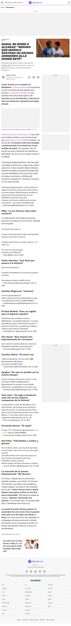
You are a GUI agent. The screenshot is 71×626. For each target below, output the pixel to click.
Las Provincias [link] (28, 591)
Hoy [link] (3, 594)
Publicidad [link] (42, 622)
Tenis (2, 7)
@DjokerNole (23, 382)
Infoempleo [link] (27, 616)
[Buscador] (69, 2)
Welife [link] (49, 608)
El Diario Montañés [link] (28, 594)
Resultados (8, 2)
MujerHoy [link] (50, 601)
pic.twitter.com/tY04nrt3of (11, 252)
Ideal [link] (3, 616)
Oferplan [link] (49, 594)
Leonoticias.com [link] (28, 605)
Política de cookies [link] (50, 622)
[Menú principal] (2, 2)
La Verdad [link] (27, 601)
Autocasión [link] (50, 591)
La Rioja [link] (3, 601)
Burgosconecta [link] (28, 608)
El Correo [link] (4, 598)
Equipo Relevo (11, 75)
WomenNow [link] (50, 587)
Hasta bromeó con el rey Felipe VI (15, 134)
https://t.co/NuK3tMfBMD (17, 433)
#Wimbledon (18, 361)
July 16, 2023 (29, 205)
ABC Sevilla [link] (4, 591)
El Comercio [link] (4, 612)
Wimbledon (10, 7)
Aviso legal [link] (25, 622)
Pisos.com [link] (50, 598)
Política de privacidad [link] (33, 622)
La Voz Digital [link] (27, 598)
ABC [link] (3, 587)
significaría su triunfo (13, 140)
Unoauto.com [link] (28, 612)
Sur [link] (25, 587)
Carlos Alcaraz (16, 534)
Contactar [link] (19, 622)
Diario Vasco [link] (4, 608)
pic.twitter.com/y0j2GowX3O (23, 203)
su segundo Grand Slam (18, 93)
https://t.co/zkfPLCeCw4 (21, 280)
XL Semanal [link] (50, 605)
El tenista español (19, 87)
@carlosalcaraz (17, 187)
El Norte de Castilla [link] (5, 605)
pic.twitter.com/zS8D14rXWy (11, 364)
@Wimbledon (26, 298)
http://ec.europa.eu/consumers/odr (53, 578)
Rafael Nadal (9, 534)
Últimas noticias (17, 2)
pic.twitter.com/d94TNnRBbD (23, 301)
